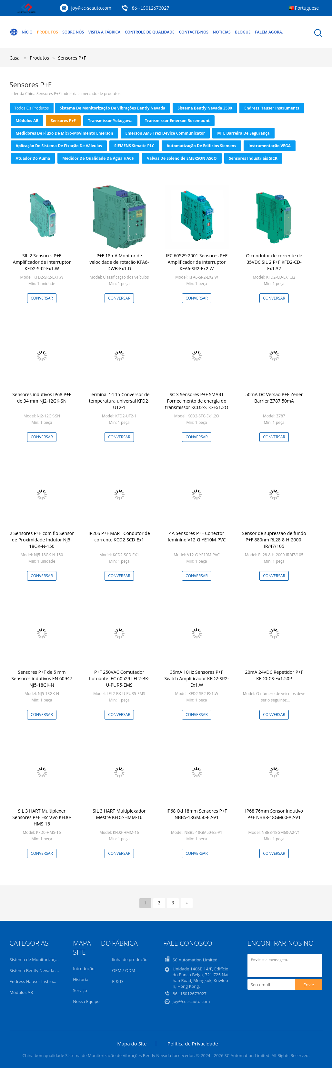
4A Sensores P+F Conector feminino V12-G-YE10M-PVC (197, 536)
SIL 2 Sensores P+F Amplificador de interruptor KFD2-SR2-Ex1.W (42, 262)
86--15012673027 (150, 8)
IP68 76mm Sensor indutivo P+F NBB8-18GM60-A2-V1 (274, 814)
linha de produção (129, 959)
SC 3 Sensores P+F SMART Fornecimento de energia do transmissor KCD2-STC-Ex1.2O (196, 400)
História (80, 979)
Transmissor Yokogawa (110, 120)
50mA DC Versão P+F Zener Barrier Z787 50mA (274, 397)
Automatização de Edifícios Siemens (201, 145)
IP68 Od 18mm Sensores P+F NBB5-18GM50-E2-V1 (196, 814)
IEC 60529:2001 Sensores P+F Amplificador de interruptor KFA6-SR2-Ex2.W (196, 262)
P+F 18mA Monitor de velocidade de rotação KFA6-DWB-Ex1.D (119, 262)
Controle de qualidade (150, 32)
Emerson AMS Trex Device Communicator (165, 133)
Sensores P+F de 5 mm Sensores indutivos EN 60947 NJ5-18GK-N (41, 678)
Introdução (84, 968)
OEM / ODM (123, 970)
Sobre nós (73, 32)
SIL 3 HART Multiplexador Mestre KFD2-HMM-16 (119, 814)
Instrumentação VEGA (269, 145)
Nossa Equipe (86, 1001)
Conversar (42, 298)
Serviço (80, 990)
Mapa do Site (131, 1043)
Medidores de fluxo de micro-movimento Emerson (64, 133)
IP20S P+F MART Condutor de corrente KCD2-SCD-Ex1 (119, 536)
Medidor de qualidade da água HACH (98, 158)
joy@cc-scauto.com (91, 8)
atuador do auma (33, 158)
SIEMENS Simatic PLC (134, 145)
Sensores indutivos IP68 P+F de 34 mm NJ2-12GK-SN (41, 397)
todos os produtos (32, 108)
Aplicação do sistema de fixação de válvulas (59, 145)
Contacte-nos (193, 32)
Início (21, 32)
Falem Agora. (269, 32)
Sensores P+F (72, 58)
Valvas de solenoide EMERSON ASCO (181, 158)
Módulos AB (27, 120)
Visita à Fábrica (104, 32)
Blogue (242, 32)
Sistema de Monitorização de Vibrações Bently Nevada (112, 108)
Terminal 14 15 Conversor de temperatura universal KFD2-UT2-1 (119, 400)
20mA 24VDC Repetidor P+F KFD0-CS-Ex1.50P (274, 675)
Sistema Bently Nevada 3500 (204, 108)
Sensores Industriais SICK (253, 158)
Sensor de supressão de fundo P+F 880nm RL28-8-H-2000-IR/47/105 (274, 539)
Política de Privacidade (192, 1043)
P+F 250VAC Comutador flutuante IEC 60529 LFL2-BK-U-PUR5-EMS (119, 678)
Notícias (222, 32)
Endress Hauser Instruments (271, 108)
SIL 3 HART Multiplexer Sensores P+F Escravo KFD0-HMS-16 (41, 817)
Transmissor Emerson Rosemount (177, 120)
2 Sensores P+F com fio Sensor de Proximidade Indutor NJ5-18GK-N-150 (42, 539)
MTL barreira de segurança (243, 133)
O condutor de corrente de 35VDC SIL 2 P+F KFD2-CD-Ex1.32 (274, 262)
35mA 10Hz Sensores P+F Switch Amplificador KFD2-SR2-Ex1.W (197, 678)
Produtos (47, 32)
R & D (117, 981)
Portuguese (307, 8)
